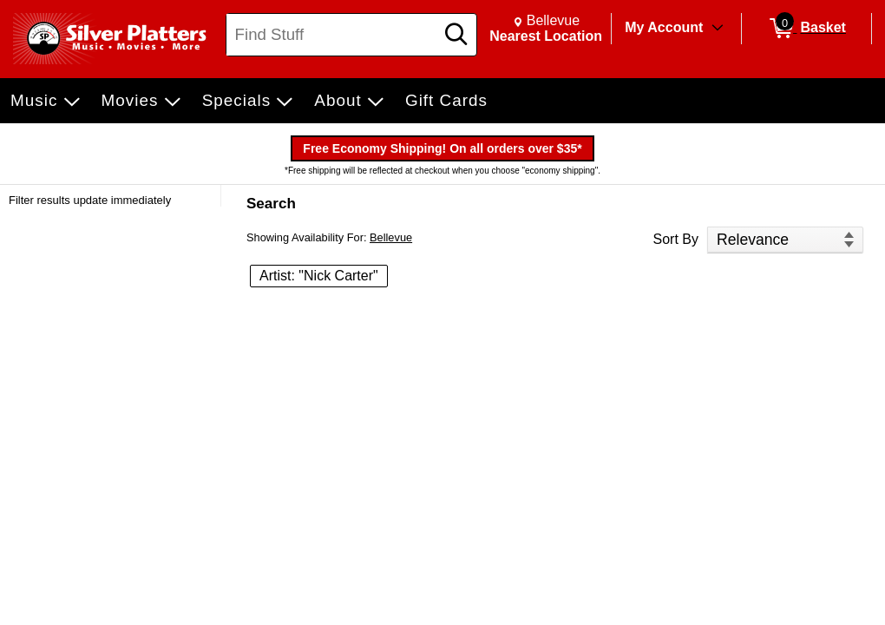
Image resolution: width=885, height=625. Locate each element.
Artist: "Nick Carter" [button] (318, 275)
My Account (664, 27)
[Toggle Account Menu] (717, 28)
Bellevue (391, 237)
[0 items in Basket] (806, 29)
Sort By (675, 239)
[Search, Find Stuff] (332, 35)
